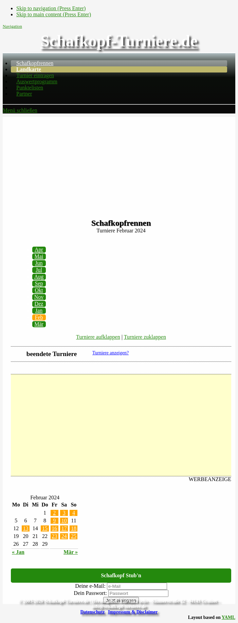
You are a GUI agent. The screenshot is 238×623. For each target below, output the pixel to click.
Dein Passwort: (90, 593)
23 (54, 536)
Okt (39, 290)
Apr (39, 249)
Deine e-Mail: (90, 586)
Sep (39, 283)
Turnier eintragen (35, 75)
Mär (38, 324)
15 (45, 528)
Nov (39, 297)
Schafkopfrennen (34, 63)
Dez (39, 304)
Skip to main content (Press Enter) (53, 14)
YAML (228, 617)
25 (73, 536)
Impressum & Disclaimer (133, 612)
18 (73, 528)
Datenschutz (92, 612)
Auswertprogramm (36, 81)
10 (64, 520)
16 (54, 528)
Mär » (70, 552)
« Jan (18, 552)
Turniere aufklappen (98, 337)
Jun (38, 263)
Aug (39, 276)
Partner (24, 94)
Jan (38, 310)
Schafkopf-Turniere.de (119, 41)
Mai (39, 256)
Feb (39, 317)
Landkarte (28, 69)
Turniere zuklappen (145, 337)
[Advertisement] (119, 164)
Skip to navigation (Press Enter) (51, 8)
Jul (39, 270)
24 (64, 536)
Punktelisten (29, 87)
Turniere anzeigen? (110, 352)
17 (64, 528)
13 (25, 528)
